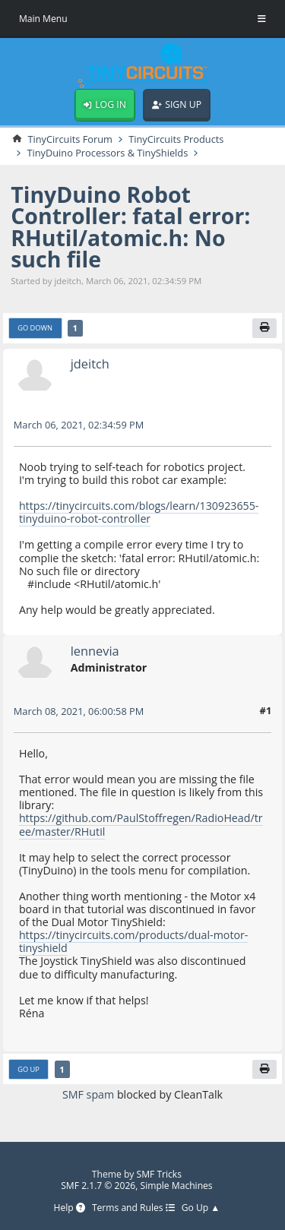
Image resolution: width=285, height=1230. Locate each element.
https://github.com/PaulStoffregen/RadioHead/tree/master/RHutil (141, 824)
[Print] (264, 328)
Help (68, 1208)
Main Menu (43, 18)
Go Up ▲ (201, 1208)
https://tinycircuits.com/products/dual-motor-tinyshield (134, 941)
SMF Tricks (159, 1174)
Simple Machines (177, 1185)
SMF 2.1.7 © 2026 (98, 1185)
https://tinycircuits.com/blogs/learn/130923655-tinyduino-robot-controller (139, 512)
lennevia (95, 650)
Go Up (28, 1069)
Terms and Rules (133, 1208)
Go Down (34, 328)
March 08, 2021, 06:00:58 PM (79, 711)
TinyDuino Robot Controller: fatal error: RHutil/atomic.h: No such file (130, 227)
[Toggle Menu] (262, 19)
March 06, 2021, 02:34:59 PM (79, 425)
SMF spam (88, 1094)
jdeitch (90, 364)
